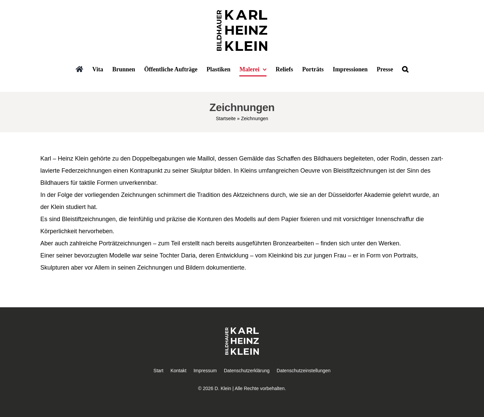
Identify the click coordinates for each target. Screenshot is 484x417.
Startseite (226, 118)
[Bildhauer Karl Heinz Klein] (242, 13)
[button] (405, 69)
